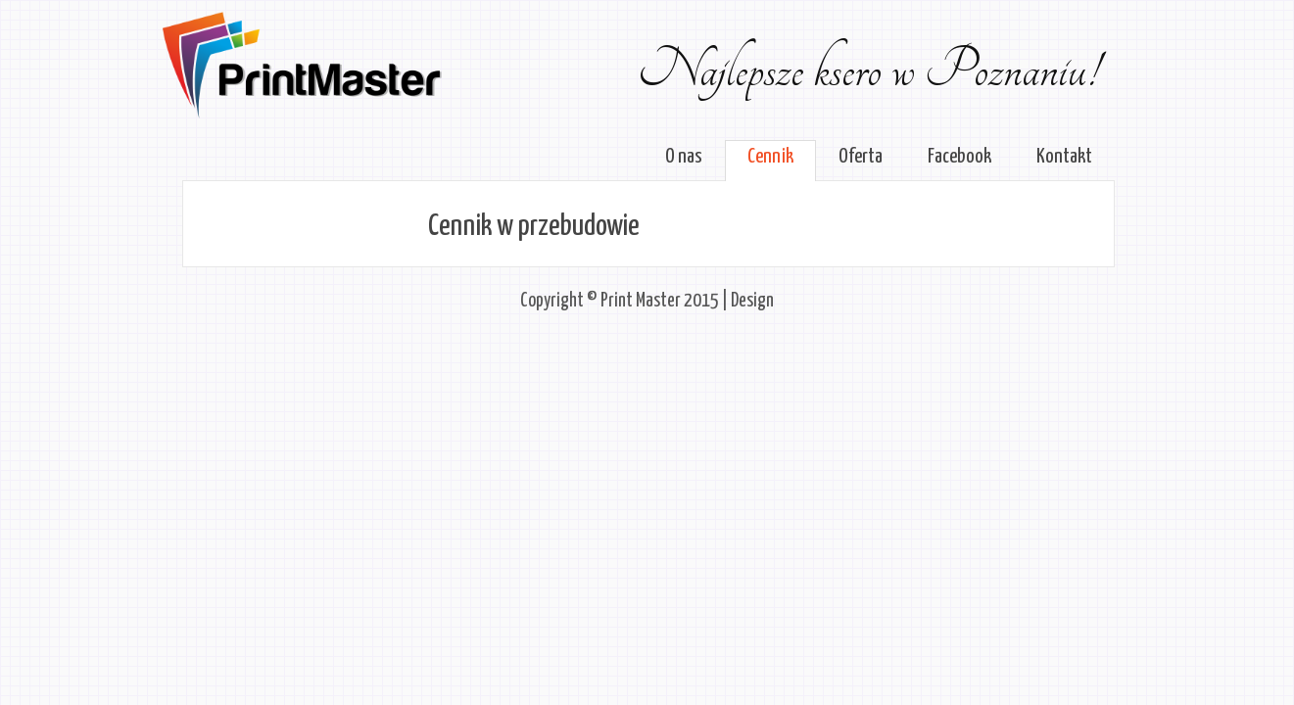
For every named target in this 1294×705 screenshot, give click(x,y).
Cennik (770, 156)
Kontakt (1064, 156)
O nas (683, 156)
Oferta (861, 156)
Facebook (959, 156)
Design (752, 301)
